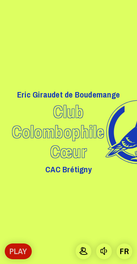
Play (18, 251)
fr (124, 251)
